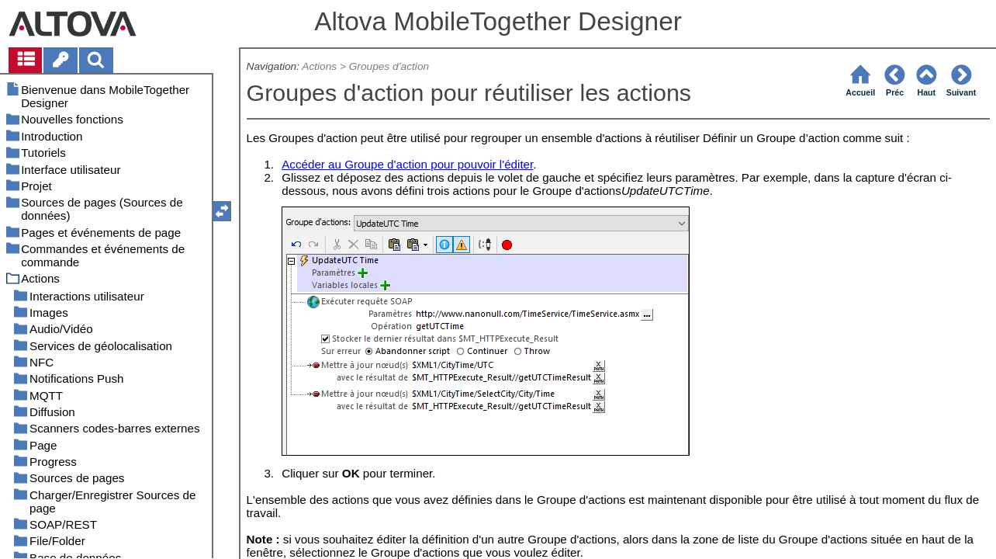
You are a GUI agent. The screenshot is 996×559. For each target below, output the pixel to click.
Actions (319, 66)
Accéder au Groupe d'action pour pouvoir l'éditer (407, 164)
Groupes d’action (389, 66)
